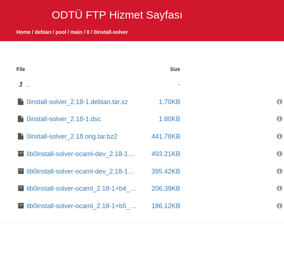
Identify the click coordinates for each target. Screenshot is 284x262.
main (77, 32)
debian (43, 32)
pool (60, 32)
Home (23, 32)
